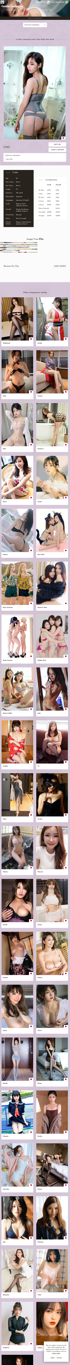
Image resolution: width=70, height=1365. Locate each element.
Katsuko (58, 523)
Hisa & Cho (24, 1038)
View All (10, 1272)
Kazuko (40, 765)
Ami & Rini (6, 1160)
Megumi (23, 1190)
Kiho (4, 310)
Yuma (57, 462)
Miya (39, 401)
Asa (21, 735)
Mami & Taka (60, 341)
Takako (57, 705)
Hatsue (5, 462)
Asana (57, 432)
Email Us (47, 1322)
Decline (53, 1359)
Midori (57, 553)
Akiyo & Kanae (43, 1099)
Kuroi (40, 614)
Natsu (5, 978)
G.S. (6, 1320)
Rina (39, 796)
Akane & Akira (60, 978)
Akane (40, 1069)
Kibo (4, 887)
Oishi (22, 553)
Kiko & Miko (42, 1038)
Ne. (21, 917)
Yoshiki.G (41, 553)
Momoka (6, 523)
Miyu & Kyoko (43, 341)
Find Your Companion (27, 39)
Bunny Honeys (43, 1008)
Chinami (5, 705)
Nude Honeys (7, 371)
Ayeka (22, 856)
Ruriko (57, 492)
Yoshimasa (6, 280)
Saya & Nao (7, 1190)
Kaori (40, 310)
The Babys (24, 1008)
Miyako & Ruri (43, 978)
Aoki (56, 371)
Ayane (57, 310)
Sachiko (5, 614)
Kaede (5, 492)
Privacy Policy (30, 1326)
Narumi (23, 432)
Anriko (22, 280)
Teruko (57, 401)
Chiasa (5, 341)
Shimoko (58, 856)
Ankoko (58, 1190)
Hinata (40, 856)
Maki (4, 1221)
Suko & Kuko (59, 1099)
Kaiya (40, 462)
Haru (39, 705)
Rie (56, 1160)
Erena (22, 947)
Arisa (22, 583)
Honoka (58, 735)
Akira (57, 1069)
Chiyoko (40, 492)
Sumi (39, 583)
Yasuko (5, 674)
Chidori (5, 765)
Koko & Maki (7, 1130)
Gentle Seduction (11, 15)
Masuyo (40, 1190)
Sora (4, 826)
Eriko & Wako (25, 1130)
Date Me (57, 70)
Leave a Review (57, 75)
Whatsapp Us (49, 1326)
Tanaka (57, 644)
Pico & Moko (24, 1160)
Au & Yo (58, 1008)
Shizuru (22, 765)
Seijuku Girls (7, 1069)
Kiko (4, 1099)
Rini (39, 674)
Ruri (39, 1130)
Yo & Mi (5, 1008)
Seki (56, 614)
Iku (56, 947)
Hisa (22, 1069)
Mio (39, 523)
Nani (39, 644)
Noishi (40, 432)
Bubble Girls (24, 371)
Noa (4, 947)
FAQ (66, 17)
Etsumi (5, 796)
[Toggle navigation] (24, 14)
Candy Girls (59, 1038)
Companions (27, 17)
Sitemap (28, 1332)
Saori (57, 583)
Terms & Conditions (31, 1322)
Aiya (39, 735)
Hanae (5, 735)
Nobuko (40, 887)
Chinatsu (6, 644)
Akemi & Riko (42, 371)
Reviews (41, 17)
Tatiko (5, 917)
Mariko (5, 856)
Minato (22, 644)
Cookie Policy (29, 1329)
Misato (5, 432)
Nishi (22, 826)
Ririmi (22, 492)
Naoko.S (23, 310)
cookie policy (60, 1356)
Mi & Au (5, 1038)
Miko (22, 1099)
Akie (56, 796)
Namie (22, 462)
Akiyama (6, 553)
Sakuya (22, 796)
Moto (57, 765)
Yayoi (40, 826)
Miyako (58, 1130)
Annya (22, 523)
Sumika (22, 674)
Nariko (57, 280)
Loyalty (59, 17)
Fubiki (40, 917)
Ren (39, 1160)
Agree (47, 1359)
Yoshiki (57, 674)
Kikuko (57, 826)
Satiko (57, 887)
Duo (35, 17)
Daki (39, 280)
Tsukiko (5, 401)
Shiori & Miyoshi (26, 978)
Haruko (58, 917)
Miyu (22, 887)
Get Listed (50, 17)
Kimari (22, 614)
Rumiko (40, 947)
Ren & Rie (23, 341)
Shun (4, 583)
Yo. (21, 401)
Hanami (23, 705)
